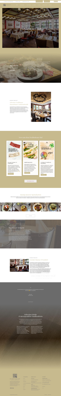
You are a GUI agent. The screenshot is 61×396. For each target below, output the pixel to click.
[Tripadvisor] (13, 388)
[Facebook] (10, 388)
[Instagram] (11, 388)
